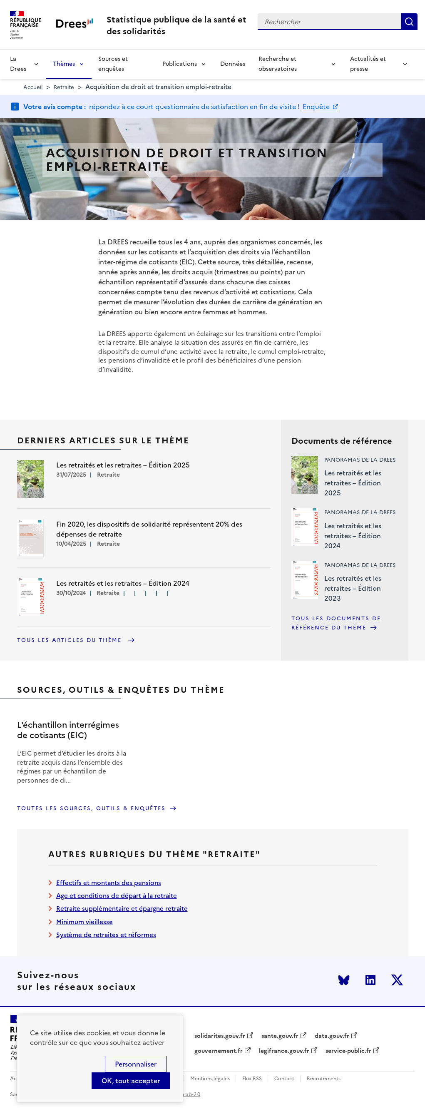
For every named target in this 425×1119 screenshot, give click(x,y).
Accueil (32, 87)
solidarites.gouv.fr (219, 1036)
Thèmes (64, 64)
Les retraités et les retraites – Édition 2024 (352, 536)
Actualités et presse (368, 64)
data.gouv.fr (332, 1036)
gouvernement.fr (218, 1051)
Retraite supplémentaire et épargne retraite (122, 908)
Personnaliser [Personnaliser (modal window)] (136, 1064)
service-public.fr (348, 1051)
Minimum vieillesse (84, 922)
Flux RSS (252, 1078)
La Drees (18, 64)
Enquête (317, 107)
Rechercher (409, 21)
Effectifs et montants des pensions (108, 883)
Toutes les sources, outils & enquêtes (91, 808)
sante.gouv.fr (279, 1036)
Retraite (64, 87)
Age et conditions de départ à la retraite (116, 895)
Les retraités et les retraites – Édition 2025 (352, 483)
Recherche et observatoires (277, 64)
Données (232, 64)
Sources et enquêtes (113, 64)
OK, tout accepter (131, 1081)
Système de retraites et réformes (106, 935)
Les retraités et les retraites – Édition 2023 (352, 588)
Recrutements (323, 1078)
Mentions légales (210, 1078)
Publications (179, 64)
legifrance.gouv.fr (284, 1051)
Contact (284, 1078)
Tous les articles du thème (70, 640)
